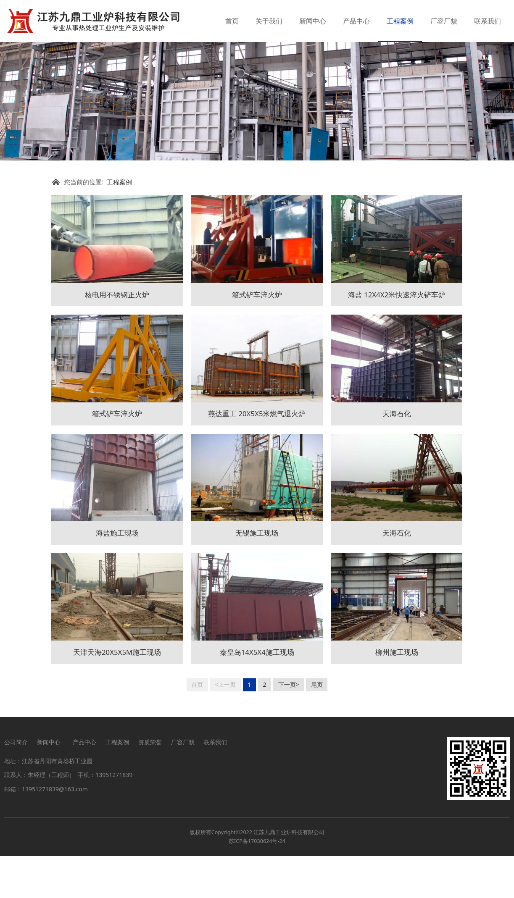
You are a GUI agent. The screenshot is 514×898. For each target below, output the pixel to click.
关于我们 (269, 21)
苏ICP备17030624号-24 (257, 883)
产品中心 (356, 21)
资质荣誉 (150, 784)
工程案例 (400, 21)
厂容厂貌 (443, 21)
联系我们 (487, 21)
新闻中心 (312, 21)
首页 (232, 21)
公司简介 (16, 784)
